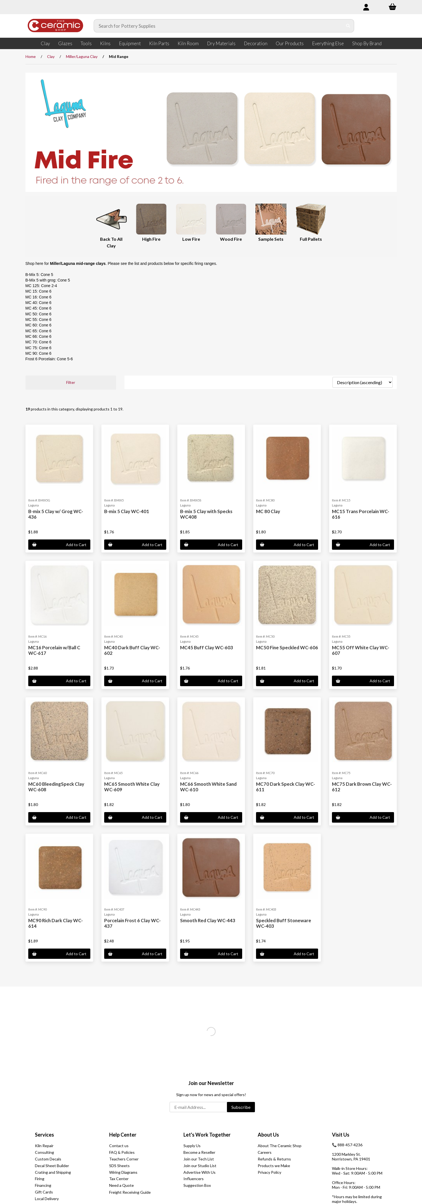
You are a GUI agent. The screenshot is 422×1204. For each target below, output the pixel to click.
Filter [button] (70, 382)
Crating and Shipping (53, 1172)
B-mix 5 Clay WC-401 (126, 511)
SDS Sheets (119, 1165)
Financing (43, 1185)
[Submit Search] (348, 25)
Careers (265, 1152)
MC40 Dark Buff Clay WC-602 (132, 650)
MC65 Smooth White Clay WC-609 (132, 786)
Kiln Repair (44, 1145)
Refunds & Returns (274, 1159)
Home (30, 56)
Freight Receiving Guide (130, 1192)
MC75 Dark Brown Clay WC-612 (362, 786)
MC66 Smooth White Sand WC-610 (208, 786)
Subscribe (240, 1107)
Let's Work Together (207, 1135)
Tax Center (119, 1178)
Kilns (105, 43)
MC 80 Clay (268, 511)
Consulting (44, 1152)
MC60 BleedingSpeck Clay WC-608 (56, 786)
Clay (45, 43)
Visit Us (340, 1135)
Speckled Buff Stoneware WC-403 (283, 923)
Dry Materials (221, 43)
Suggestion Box (197, 1185)
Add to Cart (59, 544)
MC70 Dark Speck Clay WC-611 (285, 786)
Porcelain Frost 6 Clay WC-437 (132, 923)
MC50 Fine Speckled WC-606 (287, 647)
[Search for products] (218, 25)
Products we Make (274, 1165)
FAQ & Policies (122, 1152)
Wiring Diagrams (123, 1172)
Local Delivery (47, 1198)
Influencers (193, 1178)
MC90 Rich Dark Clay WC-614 (55, 923)
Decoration (255, 43)
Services (44, 1135)
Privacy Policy (269, 1172)
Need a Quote (121, 1185)
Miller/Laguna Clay (82, 56)
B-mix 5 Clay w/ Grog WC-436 (55, 514)
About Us (268, 1135)
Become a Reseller (199, 1152)
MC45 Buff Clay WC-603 (206, 647)
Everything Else (328, 43)
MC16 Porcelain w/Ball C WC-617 (54, 650)
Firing (39, 1178)
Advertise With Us (199, 1172)
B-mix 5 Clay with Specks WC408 (206, 514)
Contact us (119, 1145)
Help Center (122, 1135)
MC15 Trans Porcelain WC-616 (360, 514)
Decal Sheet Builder (52, 1165)
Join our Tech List (198, 1159)
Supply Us (192, 1145)
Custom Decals (48, 1159)
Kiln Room (188, 43)
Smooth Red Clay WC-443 (207, 920)
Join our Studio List (199, 1165)
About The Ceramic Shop (279, 1145)
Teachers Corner (124, 1159)
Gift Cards (44, 1192)
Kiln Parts (159, 43)
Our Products (290, 43)
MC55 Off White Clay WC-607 (360, 650)
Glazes (65, 43)
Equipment (130, 43)
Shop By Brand (367, 43)
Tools (86, 43)
